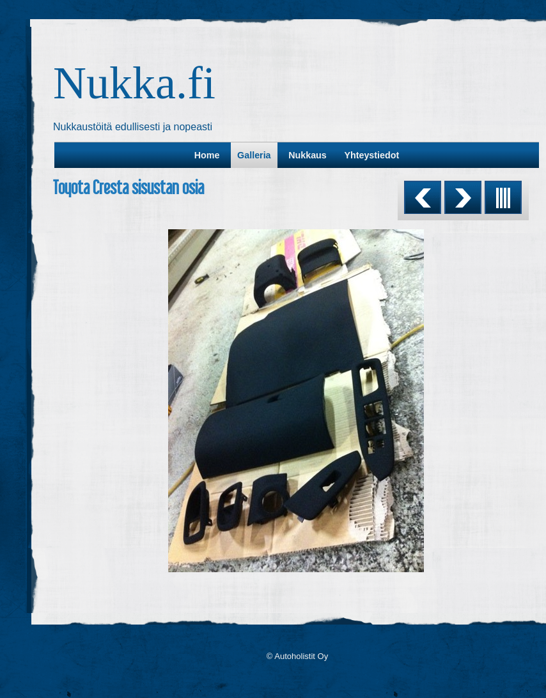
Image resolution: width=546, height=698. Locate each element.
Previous (423, 197)
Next (463, 197)
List (503, 197)
